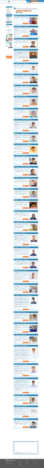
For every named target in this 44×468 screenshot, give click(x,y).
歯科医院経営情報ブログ (9, 13)
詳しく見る (26, 23)
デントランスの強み (8, 9)
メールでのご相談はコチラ (26, 451)
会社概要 (34, 460)
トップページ (8, 8)
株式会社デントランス (8, 1)
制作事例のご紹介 (8, 10)
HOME (14, 6)
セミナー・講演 (20, 463)
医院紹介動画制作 (27, 460)
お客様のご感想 (8, 11)
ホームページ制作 (27, 462)
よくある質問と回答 (8, 12)
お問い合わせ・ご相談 (9, 57)
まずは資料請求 (26, 448)
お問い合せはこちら (13, 465)
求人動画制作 (26, 463)
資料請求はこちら (35, 2)
